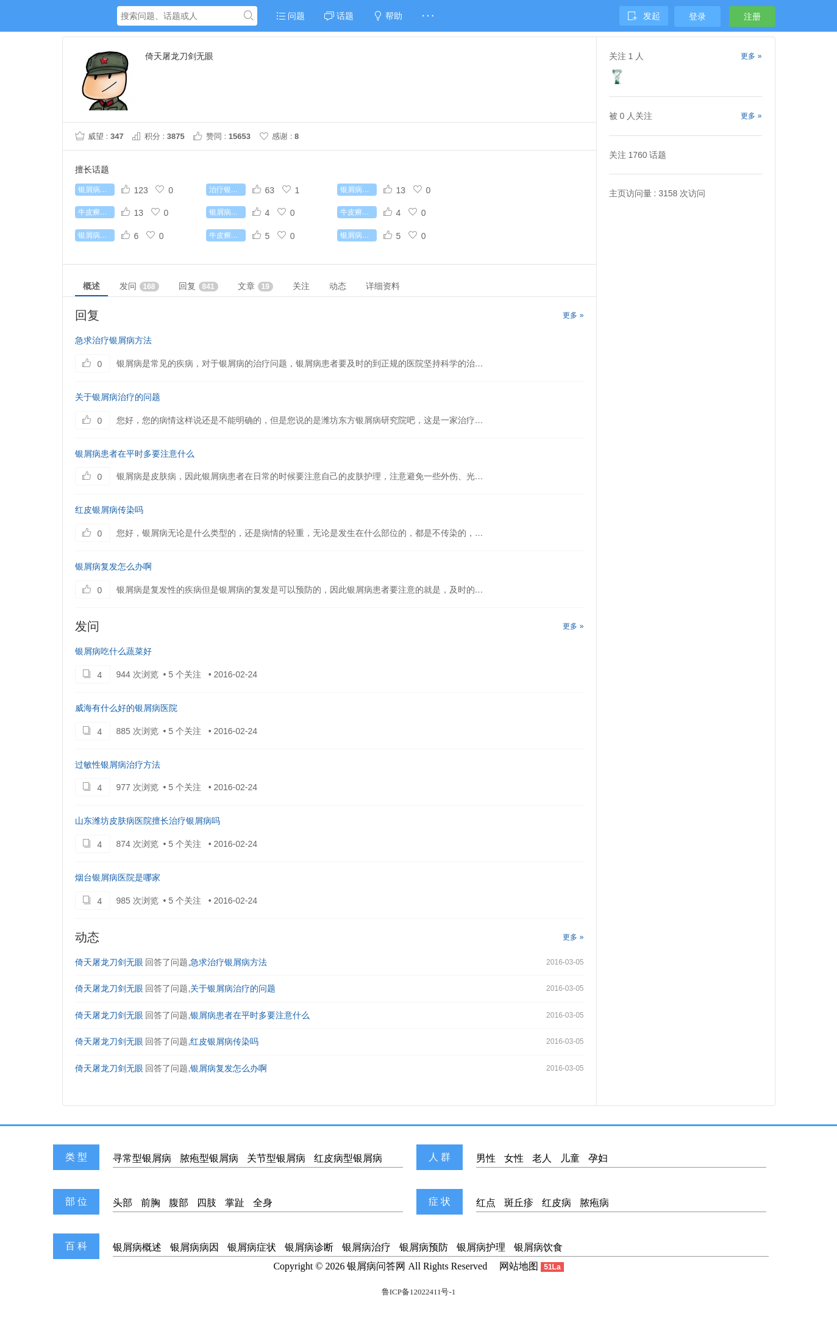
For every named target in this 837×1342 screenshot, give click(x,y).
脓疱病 (594, 1202)
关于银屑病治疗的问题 (117, 397)
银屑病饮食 (538, 1247)
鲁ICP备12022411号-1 (419, 1291)
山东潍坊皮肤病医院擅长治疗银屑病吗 (147, 821)
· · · (427, 16)
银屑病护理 (481, 1247)
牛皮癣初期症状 (227, 235)
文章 (255, 286)
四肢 (206, 1202)
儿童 (570, 1158)
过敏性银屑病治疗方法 (117, 764)
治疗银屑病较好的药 (227, 189)
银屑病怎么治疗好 (96, 189)
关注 (301, 286)
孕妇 (598, 1158)
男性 (486, 1158)
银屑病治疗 (366, 1247)
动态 (337, 286)
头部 (122, 1202)
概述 (91, 286)
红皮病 (556, 1202)
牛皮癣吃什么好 (358, 212)
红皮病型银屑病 (348, 1158)
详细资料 (383, 286)
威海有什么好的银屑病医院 (126, 708)
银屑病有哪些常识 (358, 189)
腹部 (178, 1202)
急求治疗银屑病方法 (113, 340)
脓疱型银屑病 (209, 1158)
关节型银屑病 (276, 1158)
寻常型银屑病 (142, 1158)
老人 (542, 1158)
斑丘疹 (518, 1202)
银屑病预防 (423, 1247)
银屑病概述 (137, 1247)
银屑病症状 (251, 1247)
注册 (752, 16)
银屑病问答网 (376, 1266)
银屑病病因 (194, 1247)
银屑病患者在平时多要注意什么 (134, 454)
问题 (290, 16)
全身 (262, 1202)
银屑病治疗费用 (358, 235)
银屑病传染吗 (227, 212)
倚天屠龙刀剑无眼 (109, 962)
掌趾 (234, 1202)
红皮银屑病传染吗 (109, 510)
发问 (139, 286)
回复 (198, 286)
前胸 (150, 1202)
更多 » (573, 315)
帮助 (387, 16)
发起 (643, 16)
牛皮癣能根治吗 (96, 212)
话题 (339, 16)
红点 (486, 1202)
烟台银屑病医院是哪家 (117, 877)
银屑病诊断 (309, 1247)
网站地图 (518, 1266)
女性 (514, 1158)
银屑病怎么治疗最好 (96, 235)
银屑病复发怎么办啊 (113, 566)
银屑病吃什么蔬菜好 (113, 651)
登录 (697, 16)
